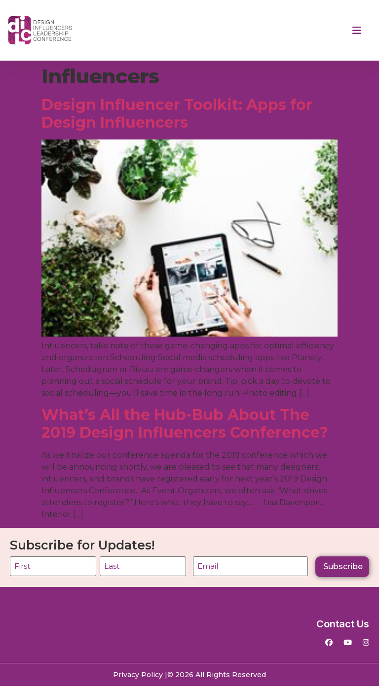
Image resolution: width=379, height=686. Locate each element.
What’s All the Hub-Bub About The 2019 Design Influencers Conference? (186, 424)
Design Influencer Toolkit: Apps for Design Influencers (176, 114)
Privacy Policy (138, 674)
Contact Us (342, 624)
